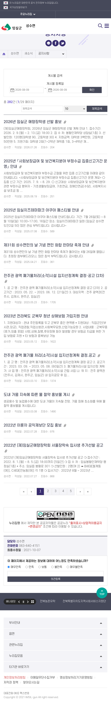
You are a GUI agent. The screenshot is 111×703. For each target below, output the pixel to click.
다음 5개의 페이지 (80, 491)
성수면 (15, 53)
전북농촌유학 (47, 601)
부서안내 (55, 622)
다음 (28, 602)
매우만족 (16, 567)
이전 (19, 602)
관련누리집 (55, 645)
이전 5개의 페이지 (31, 491)
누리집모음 (55, 656)
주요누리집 (27, 14)
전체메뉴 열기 (107, 25)
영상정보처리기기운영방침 (76, 677)
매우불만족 (76, 567)
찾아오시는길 (31, 682)
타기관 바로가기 (55, 667)
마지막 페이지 (87, 491)
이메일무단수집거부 (42, 677)
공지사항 (43, 53)
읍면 (55, 633)
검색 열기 (100, 25)
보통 (44, 567)
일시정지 (23, 602)
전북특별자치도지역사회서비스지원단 (84, 601)
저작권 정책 (11, 682)
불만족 (58, 567)
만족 (31, 567)
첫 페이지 (23, 491)
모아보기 (32, 602)
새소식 (29, 53)
